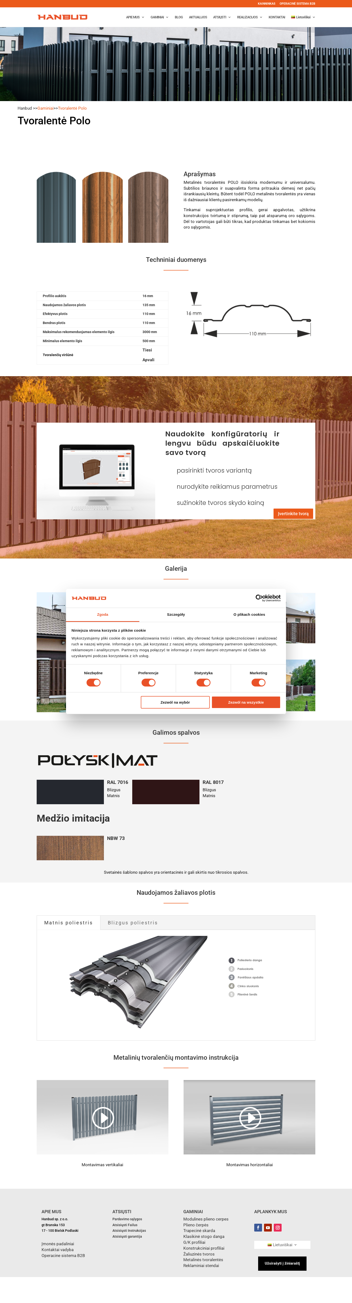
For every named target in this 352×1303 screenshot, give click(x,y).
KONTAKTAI (277, 17)
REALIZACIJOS (247, 17)
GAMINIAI (157, 17)
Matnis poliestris (68, 923)
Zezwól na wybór (175, 702)
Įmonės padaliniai (58, 1243)
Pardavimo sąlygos (127, 1219)
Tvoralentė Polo (72, 108)
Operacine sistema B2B (63, 1255)
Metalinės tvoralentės (203, 1259)
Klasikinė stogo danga (203, 1236)
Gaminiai (45, 108)
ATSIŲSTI (219, 17)
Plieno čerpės (196, 1224)
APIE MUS (133, 17)
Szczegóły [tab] (176, 614)
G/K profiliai (194, 1242)
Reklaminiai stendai (201, 1265)
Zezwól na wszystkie (246, 702)
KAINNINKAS (266, 3)
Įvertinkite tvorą (293, 513)
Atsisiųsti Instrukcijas (129, 1231)
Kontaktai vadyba (58, 1249)
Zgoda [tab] (102, 614)
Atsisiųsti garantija (127, 1236)
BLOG (179, 17)
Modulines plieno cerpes (206, 1219)
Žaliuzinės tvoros (199, 1254)
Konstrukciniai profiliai (203, 1248)
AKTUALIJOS (198, 17)
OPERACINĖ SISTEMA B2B (297, 3)
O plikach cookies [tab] (249, 614)
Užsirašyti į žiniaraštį (282, 1263)
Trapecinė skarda (199, 1230)
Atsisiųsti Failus (124, 1225)
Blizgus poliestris (133, 923)
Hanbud (25, 108)
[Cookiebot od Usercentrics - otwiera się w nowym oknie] (259, 598)
